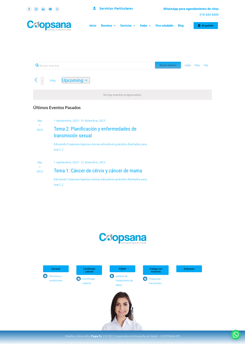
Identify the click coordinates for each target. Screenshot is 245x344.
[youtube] (50, 9)
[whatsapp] (57, 9)
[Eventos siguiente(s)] (42, 81)
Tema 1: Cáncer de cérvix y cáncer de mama (98, 171)
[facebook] (29, 9)
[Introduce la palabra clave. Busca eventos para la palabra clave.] (94, 65)
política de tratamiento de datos (124, 280)
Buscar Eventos (168, 65)
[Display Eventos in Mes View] (197, 65)
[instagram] (36, 9)
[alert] (122, 95)
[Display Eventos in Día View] (206, 65)
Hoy (53, 80)
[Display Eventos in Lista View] (188, 65)
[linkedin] (43, 9)
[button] (236, 335)
